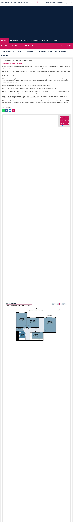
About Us (52, 2)
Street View (35, 40)
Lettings (7, 2)
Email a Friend (52, 51)
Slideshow (14, 40)
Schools (45, 40)
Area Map (24, 40)
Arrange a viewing (29, 51)
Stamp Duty (63, 51)
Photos (4, 40)
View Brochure (17, 51)
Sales (2, 2)
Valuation (59, 2)
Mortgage (4, 55)
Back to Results (6, 51)
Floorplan (54, 40)
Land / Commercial (25, 2)
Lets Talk (45, 2)
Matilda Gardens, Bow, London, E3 (17, 46)
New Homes (15, 2)
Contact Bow (41, 51)
